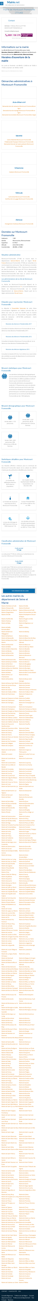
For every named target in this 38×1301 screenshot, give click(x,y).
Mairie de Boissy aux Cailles (27, 660)
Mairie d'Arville (6, 614)
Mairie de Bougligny (25, 664)
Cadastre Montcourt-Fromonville (19, 172)
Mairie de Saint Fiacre (25, 1111)
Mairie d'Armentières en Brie (27, 612)
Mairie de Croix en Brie (26, 894)
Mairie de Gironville (25, 846)
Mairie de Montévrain (25, 1003)
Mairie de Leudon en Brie (9, 934)
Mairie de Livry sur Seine (26, 939)
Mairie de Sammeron (8, 1175)
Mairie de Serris (23, 1184)
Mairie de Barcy (23, 636)
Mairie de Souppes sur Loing (10, 1197)
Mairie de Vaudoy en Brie (26, 1224)
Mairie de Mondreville (25, 988)
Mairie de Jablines (7, 876)
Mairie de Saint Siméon (26, 1162)
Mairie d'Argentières (8, 612)
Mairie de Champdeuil (25, 707)
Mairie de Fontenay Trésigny (27, 829)
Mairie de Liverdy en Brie (9, 939)
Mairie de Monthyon (25, 1007)
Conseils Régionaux (7, 1296)
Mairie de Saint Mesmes (26, 1147)
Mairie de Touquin (7, 1209)
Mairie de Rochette (24, 904)
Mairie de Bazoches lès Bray (27, 638)
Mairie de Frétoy (6, 836)
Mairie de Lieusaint (24, 934)
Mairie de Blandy (7, 651)
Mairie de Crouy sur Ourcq (9, 782)
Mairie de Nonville (7, 1050)
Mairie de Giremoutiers (8, 846)
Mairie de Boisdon (24, 653)
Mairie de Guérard (24, 861)
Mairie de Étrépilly (24, 810)
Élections (10, 1300)
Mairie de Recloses (7, 1089)
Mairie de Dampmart (25, 791)
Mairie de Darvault (7, 795)
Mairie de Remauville (25, 1089)
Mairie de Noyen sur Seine (27, 1050)
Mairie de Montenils (7, 999)
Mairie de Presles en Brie (26, 1078)
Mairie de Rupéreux (25, 1098)
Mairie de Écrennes (7, 928)
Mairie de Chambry (25, 700)
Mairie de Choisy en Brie (26, 737)
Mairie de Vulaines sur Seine (10, 1282)
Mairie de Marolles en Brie (9, 971)
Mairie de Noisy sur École (26, 1048)
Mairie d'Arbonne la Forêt (26, 610)
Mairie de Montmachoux (26, 1014)
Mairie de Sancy (23, 1177)
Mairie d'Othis (23, 1057)
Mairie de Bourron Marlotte (10, 668)
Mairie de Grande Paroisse (27, 900)
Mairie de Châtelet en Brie (26, 913)
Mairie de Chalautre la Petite (10, 698)
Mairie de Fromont (24, 836)
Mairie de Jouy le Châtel (26, 881)
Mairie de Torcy (23, 1207)
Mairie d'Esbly (23, 808)
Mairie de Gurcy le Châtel (26, 866)
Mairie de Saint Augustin (26, 1102)
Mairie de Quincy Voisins (9, 1085)
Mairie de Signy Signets (26, 1186)
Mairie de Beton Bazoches (9, 649)
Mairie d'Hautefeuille (8, 868)
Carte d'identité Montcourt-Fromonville (19, 140)
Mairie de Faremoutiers (9, 816)
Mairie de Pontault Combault (10, 1076)
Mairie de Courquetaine (26, 769)
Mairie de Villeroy (24, 1259)
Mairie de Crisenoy (7, 780)
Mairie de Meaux (7, 977)
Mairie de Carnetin (24, 685)
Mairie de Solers (24, 1194)
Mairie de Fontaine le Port (27, 825)
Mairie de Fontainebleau (9, 827)
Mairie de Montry (24, 1018)
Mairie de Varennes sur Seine (10, 1222)
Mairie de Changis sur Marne (10, 711)
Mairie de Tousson (7, 1212)
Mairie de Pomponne (25, 1074)
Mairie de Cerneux (24, 687)
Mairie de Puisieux (7, 1083)
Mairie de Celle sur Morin (9, 887)
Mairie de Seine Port (25, 1181)
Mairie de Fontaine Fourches (10, 825)
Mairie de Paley (6, 1061)
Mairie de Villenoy (24, 1254)
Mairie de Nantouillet (8, 1042)
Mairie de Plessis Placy (8, 924)
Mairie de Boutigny (24, 668)
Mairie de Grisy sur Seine (9, 861)
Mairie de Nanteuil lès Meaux (10, 1038)
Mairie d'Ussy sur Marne (9, 1218)
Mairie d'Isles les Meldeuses (27, 872)
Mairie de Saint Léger (8, 1132)
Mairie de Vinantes (7, 1272)
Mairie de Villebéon (7, 1239)
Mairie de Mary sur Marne (9, 973)
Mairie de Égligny (7, 806)
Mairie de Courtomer (25, 771)
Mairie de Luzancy (24, 954)
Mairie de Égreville (24, 806)
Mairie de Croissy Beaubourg (27, 780)
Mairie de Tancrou (7, 1199)
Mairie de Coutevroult (8, 775)
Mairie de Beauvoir (24, 644)
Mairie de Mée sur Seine (9, 915)
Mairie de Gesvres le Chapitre (27, 842)
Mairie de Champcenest (9, 707)
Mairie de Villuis (6, 1269)
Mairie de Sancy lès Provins (10, 1179)
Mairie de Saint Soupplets (9, 1166)
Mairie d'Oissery (6, 1055)
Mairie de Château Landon (9, 717)
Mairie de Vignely (7, 1237)
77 (21, 286)
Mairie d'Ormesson (7, 1057)
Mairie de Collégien (7, 743)
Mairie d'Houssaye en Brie (27, 902)
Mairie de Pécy (6, 1065)
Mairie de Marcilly (24, 967)
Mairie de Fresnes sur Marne (27, 834)
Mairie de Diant (6, 797)
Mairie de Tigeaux (7, 1207)
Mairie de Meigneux (25, 977)
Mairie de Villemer (7, 1244)
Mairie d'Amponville (7, 608)
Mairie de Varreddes (25, 1222)
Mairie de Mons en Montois (10, 990)
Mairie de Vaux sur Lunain (27, 1227)
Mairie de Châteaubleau (26, 717)
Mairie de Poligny (24, 1072)
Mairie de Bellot (6, 647)
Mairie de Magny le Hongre (27, 958)
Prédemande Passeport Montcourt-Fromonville (19, 142)
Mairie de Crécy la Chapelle (27, 775)
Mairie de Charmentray (8, 713)
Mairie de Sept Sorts (8, 1184)
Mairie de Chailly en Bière (9, 692)
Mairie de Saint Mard (25, 1136)
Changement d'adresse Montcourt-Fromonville (19, 224)
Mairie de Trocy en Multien (10, 1216)
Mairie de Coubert (7, 754)
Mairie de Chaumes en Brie (10, 728)
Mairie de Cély (6, 687)
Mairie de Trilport (24, 1214)
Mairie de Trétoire (24, 909)
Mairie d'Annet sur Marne (9, 610)
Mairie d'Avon (23, 621)
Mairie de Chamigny (7, 702)
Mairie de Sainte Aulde (8, 1171)
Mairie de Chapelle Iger (8, 889)
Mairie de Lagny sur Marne (10, 911)
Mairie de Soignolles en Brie (27, 1190)
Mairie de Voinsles (7, 1274)
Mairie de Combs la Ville (26, 743)
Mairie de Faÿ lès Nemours (9, 818)
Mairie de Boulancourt (8, 666)
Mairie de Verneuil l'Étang (9, 1231)
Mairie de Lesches (7, 932)
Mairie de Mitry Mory (8, 986)
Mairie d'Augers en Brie (26, 619)
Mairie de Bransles (7, 670)
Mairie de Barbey (24, 632)
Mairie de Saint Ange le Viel (10, 1102)
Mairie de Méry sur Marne (27, 982)
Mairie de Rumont (7, 1098)
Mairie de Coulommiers (9, 763)
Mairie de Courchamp (25, 765)
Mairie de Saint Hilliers (25, 1123)
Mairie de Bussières (7, 679)
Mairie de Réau (6, 1087)
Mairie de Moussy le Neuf (26, 1025)
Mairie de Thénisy (24, 1199)
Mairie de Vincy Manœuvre (27, 1272)
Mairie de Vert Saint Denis (9, 1235)
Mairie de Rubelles (24, 1095)
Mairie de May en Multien (26, 975)
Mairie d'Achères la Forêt (9, 606)
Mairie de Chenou (24, 730)
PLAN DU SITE (13, 1291)
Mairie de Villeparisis (8, 1259)
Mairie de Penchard (25, 1065)
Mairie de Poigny (24, 1070)
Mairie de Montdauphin (26, 995)
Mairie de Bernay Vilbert (26, 647)
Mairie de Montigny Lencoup (27, 1010)
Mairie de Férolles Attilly (9, 821)
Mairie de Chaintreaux (8, 694)
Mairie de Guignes (7, 866)
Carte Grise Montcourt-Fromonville (19, 197)
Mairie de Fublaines (7, 838)
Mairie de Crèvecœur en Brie (27, 778)
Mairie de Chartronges (25, 715)
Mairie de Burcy (23, 675)
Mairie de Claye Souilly (25, 739)
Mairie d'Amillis (23, 606)
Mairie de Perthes (7, 1068)
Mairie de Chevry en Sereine (10, 737)
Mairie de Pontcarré (25, 1076)
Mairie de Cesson (7, 690)
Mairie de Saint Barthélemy (10, 1104)
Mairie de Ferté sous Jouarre (27, 898)
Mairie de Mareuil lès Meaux (10, 969)
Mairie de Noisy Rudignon (9, 1048)
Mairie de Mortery (7, 1023)
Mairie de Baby (6, 623)
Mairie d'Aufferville (7, 619)
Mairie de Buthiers (24, 683)
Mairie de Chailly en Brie (26, 692)
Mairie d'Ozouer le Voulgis (27, 1059)
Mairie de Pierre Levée (8, 1070)
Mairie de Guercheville (8, 864)
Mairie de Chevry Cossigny (27, 735)
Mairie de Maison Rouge (26, 960)
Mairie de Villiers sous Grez (27, 1263)
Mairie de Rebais (24, 1087)
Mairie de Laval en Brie (8, 913)
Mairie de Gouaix (7, 849)
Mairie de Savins (6, 1181)
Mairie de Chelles (24, 728)
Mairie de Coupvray (25, 763)
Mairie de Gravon (24, 851)
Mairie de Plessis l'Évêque (26, 919)
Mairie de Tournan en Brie (27, 1209)
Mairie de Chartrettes (8, 715)
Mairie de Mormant (7, 1020)
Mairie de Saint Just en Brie (27, 1128)
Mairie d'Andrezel (24, 608)
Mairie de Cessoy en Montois (27, 690)
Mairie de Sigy (6, 1188)
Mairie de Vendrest (7, 1229)
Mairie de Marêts (24, 928)
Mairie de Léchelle (7, 926)
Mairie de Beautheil (7, 644)
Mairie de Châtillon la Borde (10, 722)
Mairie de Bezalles (24, 649)
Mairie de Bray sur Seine (26, 670)
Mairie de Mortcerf (24, 1020)
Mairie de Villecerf (24, 1239)
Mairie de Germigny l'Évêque (27, 840)
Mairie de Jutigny (7, 885)
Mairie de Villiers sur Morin (9, 1267)
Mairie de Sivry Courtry (26, 1188)
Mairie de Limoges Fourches (10, 937)
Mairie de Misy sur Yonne (26, 984)
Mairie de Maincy (7, 960)
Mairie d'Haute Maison (8, 902)
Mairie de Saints (6, 1173)
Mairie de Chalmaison (8, 700)
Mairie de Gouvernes (25, 849)
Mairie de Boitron (24, 662)
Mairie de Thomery (24, 1201)
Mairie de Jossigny (24, 879)
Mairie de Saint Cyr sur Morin (10, 1106)
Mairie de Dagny (24, 784)
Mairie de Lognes (7, 943)
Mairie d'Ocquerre (24, 1053)
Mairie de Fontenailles (8, 829)
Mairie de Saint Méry (8, 1147)
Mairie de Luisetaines (25, 949)
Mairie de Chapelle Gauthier (27, 887)
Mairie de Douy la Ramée (9, 803)
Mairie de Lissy (23, 937)
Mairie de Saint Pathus (8, 1154)
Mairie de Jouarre (7, 881)
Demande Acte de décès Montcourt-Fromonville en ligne (19, 115)
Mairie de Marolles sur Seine (27, 971)
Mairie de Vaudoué (24, 924)
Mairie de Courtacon (8, 771)
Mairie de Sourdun (24, 1197)
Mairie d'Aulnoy (6, 621)
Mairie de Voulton (24, 1276)
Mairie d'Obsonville (7, 1053)
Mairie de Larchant (24, 911)
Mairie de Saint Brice (25, 1104)
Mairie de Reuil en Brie (8, 1091)
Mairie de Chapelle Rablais (27, 891)
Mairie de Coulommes (25, 758)
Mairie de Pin (5, 917)
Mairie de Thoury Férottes (27, 1203)
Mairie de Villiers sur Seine (27, 1267)
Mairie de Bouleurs (24, 666)
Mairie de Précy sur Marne (9, 1078)
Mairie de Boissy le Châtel (9, 662)
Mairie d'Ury (22, 1216)
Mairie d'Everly (6, 812)
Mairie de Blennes (24, 651)
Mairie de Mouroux (25, 1023)
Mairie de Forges (24, 831)
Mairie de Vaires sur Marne (27, 1218)
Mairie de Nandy (6, 1031)
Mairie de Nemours (25, 1042)
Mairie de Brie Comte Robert (27, 672)
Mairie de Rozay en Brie (9, 1095)
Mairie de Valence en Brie (9, 1220)
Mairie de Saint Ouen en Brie (10, 1149)
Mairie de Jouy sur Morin (9, 883)
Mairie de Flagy (6, 823)
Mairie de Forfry (6, 831)
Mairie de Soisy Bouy (8, 1194)
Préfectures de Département (21, 1298)
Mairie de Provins (24, 1080)
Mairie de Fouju (6, 834)
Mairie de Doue (23, 801)
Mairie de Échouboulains (26, 803)
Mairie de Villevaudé (8, 1261)
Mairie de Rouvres (24, 1093)
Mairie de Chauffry (24, 724)
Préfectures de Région (21, 1296)
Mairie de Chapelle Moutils (9, 891)
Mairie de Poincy (6, 1072)
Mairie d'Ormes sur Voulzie (10, 930)
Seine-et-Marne (15, 261)
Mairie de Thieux (6, 1201)
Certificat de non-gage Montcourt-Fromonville (19, 199)
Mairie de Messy (6, 984)
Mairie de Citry (6, 739)
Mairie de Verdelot (24, 1229)
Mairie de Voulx (6, 1278)
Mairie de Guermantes (25, 864)
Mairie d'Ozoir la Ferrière (9, 1059)
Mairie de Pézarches (25, 1068)
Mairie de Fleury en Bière (26, 823)
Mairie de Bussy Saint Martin (10, 683)
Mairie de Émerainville (8, 808)
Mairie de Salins (23, 1173)
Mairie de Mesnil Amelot (26, 915)
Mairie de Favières (24, 816)
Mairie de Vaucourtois (8, 1224)
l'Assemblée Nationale (19, 308)
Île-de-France (18, 293)
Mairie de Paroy (6, 1063)
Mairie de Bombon (7, 664)
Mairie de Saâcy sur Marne (9, 1100)
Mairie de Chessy (7, 732)
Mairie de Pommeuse (8, 1074)
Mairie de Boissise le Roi (9, 660)
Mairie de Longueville (8, 945)
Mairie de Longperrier (25, 943)
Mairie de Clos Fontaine (9, 741)
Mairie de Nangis (24, 1031)
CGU (19, 1291)
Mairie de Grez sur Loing (9, 859)
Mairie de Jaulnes (7, 879)
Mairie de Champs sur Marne (27, 709)
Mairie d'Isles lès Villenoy (9, 874)
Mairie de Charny (24, 713)
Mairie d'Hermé (6, 870)
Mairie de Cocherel (24, 741)
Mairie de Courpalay (8, 769)
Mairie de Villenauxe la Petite (27, 1244)
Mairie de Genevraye (8, 900)
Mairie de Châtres (24, 722)
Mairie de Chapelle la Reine (27, 889)
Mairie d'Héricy (23, 868)
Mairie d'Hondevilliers (25, 870)
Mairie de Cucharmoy (25, 782)
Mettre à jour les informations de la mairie (12, 71)
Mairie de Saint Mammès (9, 1136)
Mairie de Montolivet (8, 1018)
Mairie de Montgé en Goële (10, 1007)
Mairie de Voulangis (7, 1276)
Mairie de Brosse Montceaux (27, 885)
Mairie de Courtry (7, 773)
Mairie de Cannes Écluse (9, 685)
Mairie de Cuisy (6, 784)
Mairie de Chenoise (7, 730)
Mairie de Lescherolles (25, 930)
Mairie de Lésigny (24, 932)
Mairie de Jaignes (24, 876)
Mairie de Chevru (7, 735)
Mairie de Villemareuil (25, 1242)
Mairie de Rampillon (25, 1085)
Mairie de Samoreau (8, 1177)
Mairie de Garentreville (26, 838)
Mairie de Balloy (24, 627)
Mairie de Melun (24, 980)
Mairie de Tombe (7, 909)
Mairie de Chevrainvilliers (26, 732)
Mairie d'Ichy (5, 872)
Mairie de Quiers (24, 1083)
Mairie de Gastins (7, 840)
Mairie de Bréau (6, 672)
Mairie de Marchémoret (9, 967)
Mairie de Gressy (6, 855)
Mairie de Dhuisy (24, 795)
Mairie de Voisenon (25, 1274)
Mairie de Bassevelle (8, 638)
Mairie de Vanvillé (24, 1220)
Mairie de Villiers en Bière (26, 1261)
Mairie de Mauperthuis (26, 973)
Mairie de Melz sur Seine (9, 982)
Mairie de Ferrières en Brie (27, 821)
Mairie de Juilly (23, 883)
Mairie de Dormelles (7, 801)
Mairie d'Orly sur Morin (26, 1055)
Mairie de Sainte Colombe (26, 1171)
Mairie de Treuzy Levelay (26, 1212)
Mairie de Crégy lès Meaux (9, 778)
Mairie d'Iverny (23, 874)
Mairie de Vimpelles (25, 1269)
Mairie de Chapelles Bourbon (27, 926)
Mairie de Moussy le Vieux (9, 1029)
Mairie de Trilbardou (8, 1214)
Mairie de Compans (7, 745)
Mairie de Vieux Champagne (27, 1235)
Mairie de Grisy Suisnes (26, 859)
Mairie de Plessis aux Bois (26, 917)
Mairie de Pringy (6, 1080)
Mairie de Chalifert (24, 698)
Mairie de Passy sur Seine (26, 1063)
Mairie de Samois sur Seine (27, 1175)
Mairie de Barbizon (7, 636)
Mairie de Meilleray (7, 980)
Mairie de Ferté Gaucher (9, 898)
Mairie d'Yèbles (23, 1282)
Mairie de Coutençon (25, 773)
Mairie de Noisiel (24, 1044)
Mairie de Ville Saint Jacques (27, 1237)
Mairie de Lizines (6, 941)
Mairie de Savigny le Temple (27, 1179)
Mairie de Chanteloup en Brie (27, 711)
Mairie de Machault (7, 958)
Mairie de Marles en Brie (26, 969)
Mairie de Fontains (24, 827)
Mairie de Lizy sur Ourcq (26, 941)
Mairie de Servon (7, 1186)
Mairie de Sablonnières (26, 1100)
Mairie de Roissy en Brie (26, 1091)
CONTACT (4, 1291)
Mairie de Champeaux (8, 709)
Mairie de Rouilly (6, 1093)
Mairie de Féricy (23, 818)
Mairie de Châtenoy (25, 720)
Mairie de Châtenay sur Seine (10, 720)
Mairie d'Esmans (6, 810)
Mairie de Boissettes (8, 655)
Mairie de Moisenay (25, 986)
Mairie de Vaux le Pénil (8, 1227)
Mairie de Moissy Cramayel (10, 988)
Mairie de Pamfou (24, 1061)
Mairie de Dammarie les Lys (10, 786)
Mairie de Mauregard (8, 975)
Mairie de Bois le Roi (7, 653)
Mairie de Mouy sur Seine (26, 1029)
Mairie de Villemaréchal (8, 1242)
